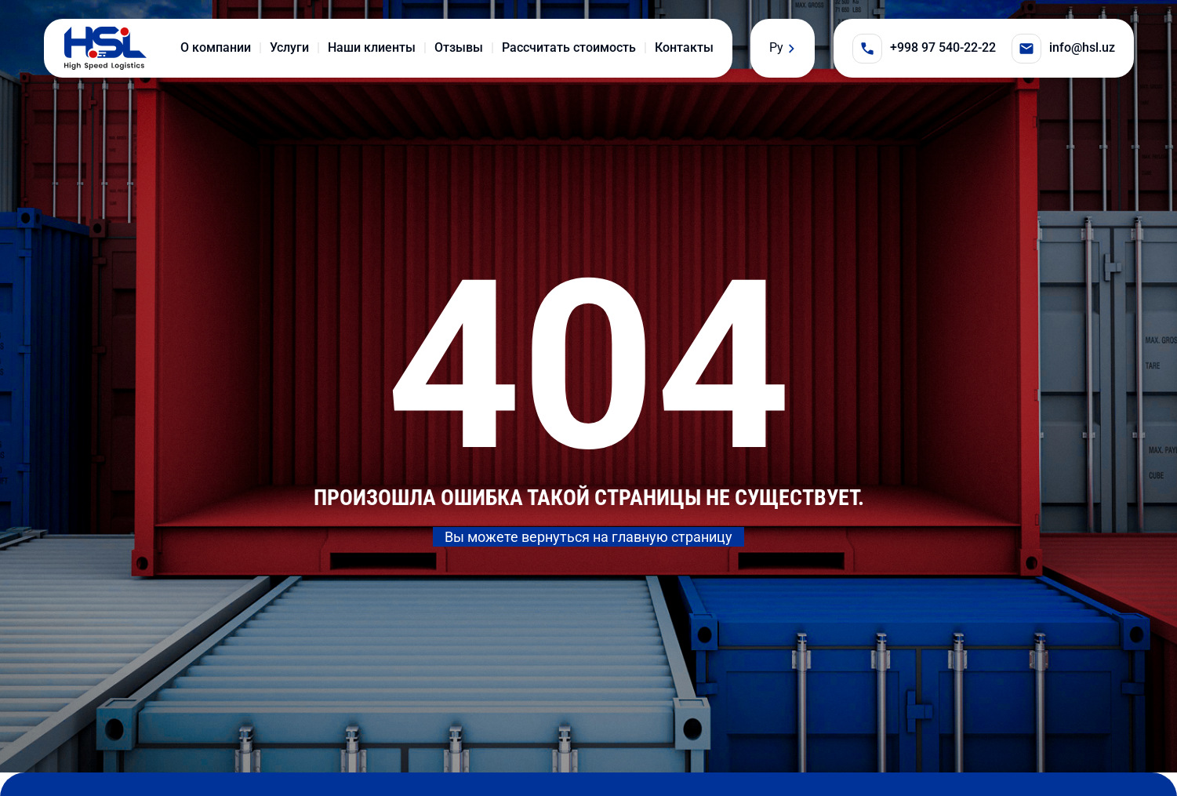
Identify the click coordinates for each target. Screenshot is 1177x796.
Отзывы (458, 47)
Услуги (289, 47)
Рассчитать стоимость (569, 47)
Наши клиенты (372, 47)
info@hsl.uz (1063, 49)
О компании (215, 47)
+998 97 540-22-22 (924, 49)
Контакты (684, 47)
